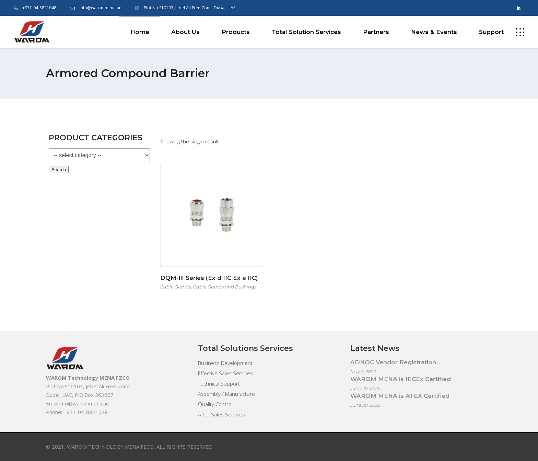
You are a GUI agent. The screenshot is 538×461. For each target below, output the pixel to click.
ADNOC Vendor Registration (393, 362)
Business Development (225, 362)
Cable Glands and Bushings (224, 286)
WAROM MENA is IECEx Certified (400, 379)
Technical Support (219, 383)
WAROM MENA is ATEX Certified (399, 395)
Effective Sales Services (225, 373)
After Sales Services (221, 414)
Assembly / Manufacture (226, 393)
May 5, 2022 (363, 371)
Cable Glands (175, 286)
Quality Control (215, 404)
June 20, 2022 (365, 388)
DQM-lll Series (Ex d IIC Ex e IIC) (209, 277)
